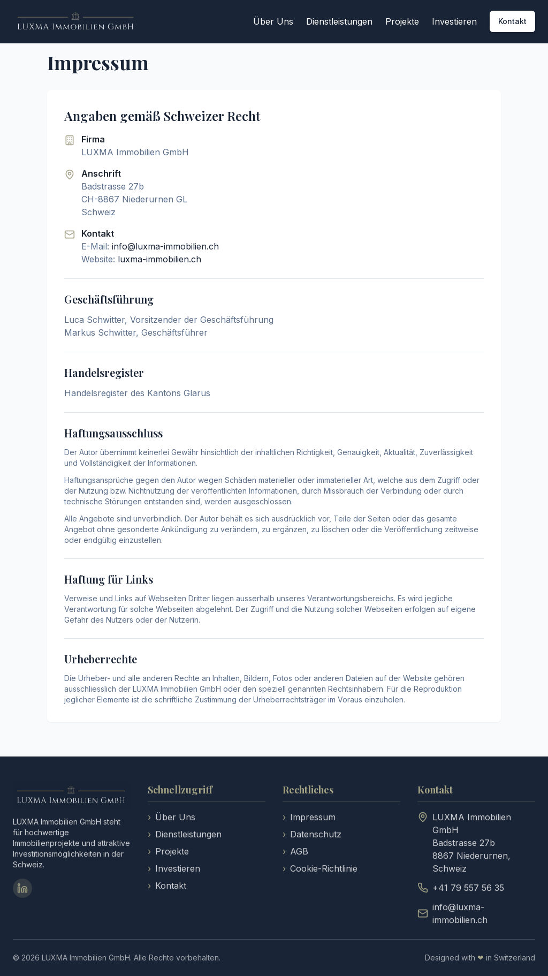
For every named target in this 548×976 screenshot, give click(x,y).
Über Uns (273, 21)
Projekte (402, 21)
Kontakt (512, 21)
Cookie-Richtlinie (320, 869)
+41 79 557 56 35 (468, 888)
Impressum (309, 818)
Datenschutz (312, 835)
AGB (295, 852)
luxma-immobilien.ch (159, 259)
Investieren (454, 21)
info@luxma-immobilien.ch (165, 246)
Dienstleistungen (339, 21)
